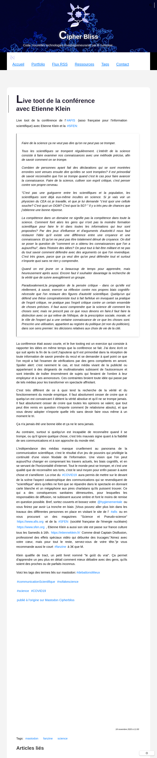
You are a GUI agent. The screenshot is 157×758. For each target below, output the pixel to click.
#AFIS (71, 120)
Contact (122, 64)
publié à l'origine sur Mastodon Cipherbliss (45, 600)
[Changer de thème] (147, 753)
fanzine (48, 738)
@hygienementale (110, 502)
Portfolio (38, 64)
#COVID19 (69, 475)
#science (23, 591)
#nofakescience (67, 581)
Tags (105, 64)
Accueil (18, 64)
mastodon (31, 738)
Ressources (84, 64)
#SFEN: (72, 126)
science (63, 738)
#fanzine (60, 546)
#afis (114, 511)
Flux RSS (60, 64)
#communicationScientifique (36, 581)
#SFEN (63, 521)
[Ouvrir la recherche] (150, 5)
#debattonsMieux (89, 572)
